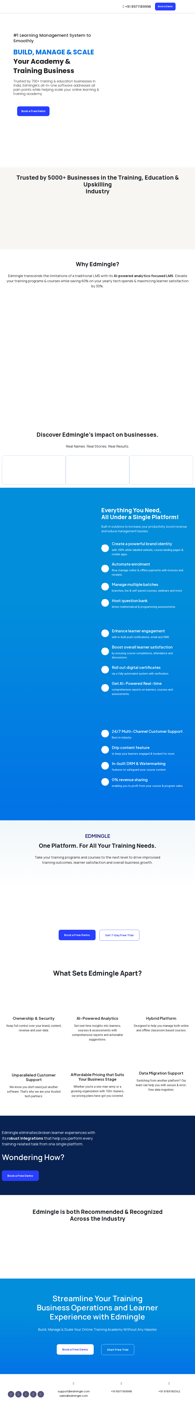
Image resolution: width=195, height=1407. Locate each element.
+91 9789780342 (169, 1393)
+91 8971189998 (121, 1393)
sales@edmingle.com (73, 1397)
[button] (5, 218)
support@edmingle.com (74, 1393)
